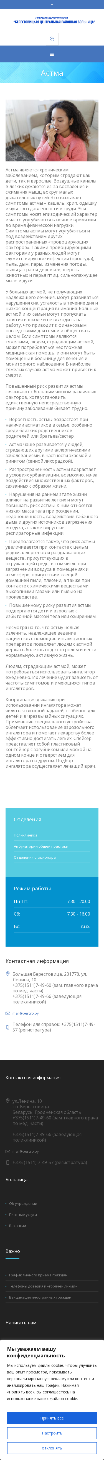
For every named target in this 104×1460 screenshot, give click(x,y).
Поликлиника (25, 835)
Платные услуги (23, 1214)
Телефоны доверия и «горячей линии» (43, 1286)
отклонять (52, 1448)
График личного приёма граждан (38, 1275)
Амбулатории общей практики (41, 846)
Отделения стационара (35, 857)
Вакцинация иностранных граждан (40, 1297)
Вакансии (17, 1225)
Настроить (52, 1433)
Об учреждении (23, 1203)
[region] (52, 1400)
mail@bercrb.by (25, 1013)
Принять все (52, 1418)
